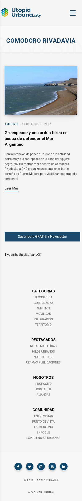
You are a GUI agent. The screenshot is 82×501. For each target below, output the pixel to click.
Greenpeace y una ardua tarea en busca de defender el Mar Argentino (36, 138)
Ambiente (12, 124)
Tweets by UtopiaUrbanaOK (23, 254)
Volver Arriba (41, 492)
